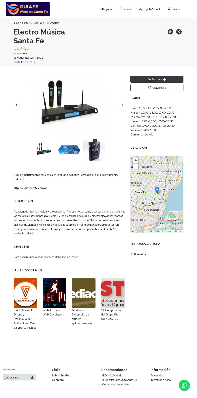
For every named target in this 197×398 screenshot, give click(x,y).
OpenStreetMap (164, 231)
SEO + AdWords (111, 375)
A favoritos (157, 87)
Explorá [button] (126, 9)
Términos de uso (161, 379)
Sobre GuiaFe (60, 375)
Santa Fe (27, 22)
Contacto (58, 379)
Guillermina (138, 254)
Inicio (16, 22)
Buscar (174, 9)
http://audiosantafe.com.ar (30, 188)
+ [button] (135, 161)
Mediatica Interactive (115, 384)
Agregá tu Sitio (149, 9)
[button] (179, 31)
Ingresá (106, 9)
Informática (53, 22)
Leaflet (150, 231)
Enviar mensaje (157, 79)
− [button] (135, 166)
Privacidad (157, 375)
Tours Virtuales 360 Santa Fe (119, 379)
